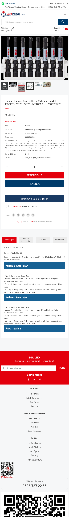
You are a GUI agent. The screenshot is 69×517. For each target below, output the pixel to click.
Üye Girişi (34, 455)
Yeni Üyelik (34, 451)
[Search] (34, 22)
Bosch (7, 109)
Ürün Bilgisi (9, 240)
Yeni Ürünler (34, 422)
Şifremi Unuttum (34, 460)
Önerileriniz (59, 240)
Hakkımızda (34, 394)
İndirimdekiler (34, 418)
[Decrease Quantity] (7, 167)
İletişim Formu (35, 443)
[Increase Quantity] (62, 167)
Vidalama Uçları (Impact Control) (38, 129)
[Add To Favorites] (19, 222)
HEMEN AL (34, 183)
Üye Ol (5, 30)
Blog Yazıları (34, 402)
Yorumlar (42, 240)
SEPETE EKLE (34, 175)
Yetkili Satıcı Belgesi (34, 398)
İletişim (34, 406)
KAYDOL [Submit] (62, 368)
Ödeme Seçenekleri (26, 239)
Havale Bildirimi (34, 447)
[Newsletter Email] (28, 368)
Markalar (34, 427)
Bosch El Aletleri (34, 431)
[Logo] (13, 14)
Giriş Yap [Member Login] (4, 28)
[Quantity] (34, 167)
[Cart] (61, 29)
